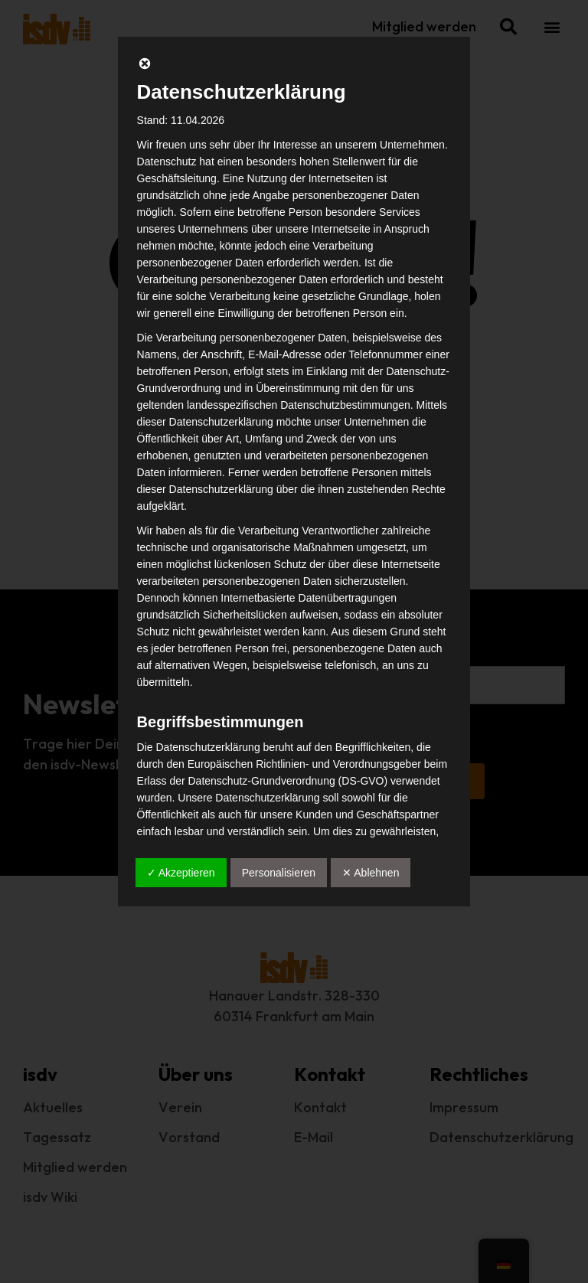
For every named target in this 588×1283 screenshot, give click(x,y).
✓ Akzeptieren (181, 873)
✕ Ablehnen (370, 873)
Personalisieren (279, 873)
